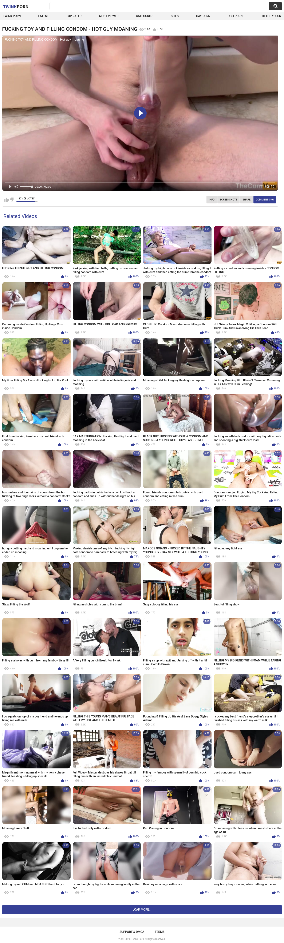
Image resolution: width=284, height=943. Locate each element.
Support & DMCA (131, 932)
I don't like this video (12, 200)
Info (211, 199)
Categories (144, 16)
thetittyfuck (270, 16)
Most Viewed (108, 16)
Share (246, 199)
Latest (43, 16)
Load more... (142, 909)
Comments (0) (265, 199)
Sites (175, 16)
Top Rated (74, 16)
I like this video (6, 200)
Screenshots (228, 199)
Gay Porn (203, 16)
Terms (160, 932)
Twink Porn (12, 16)
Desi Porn (235, 16)
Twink (15, 6)
